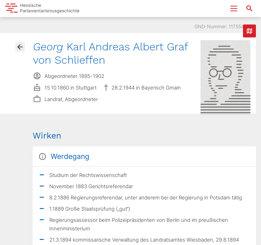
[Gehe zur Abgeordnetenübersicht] (20, 47)
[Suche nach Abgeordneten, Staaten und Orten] (249, 8)
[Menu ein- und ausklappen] (233, 8)
